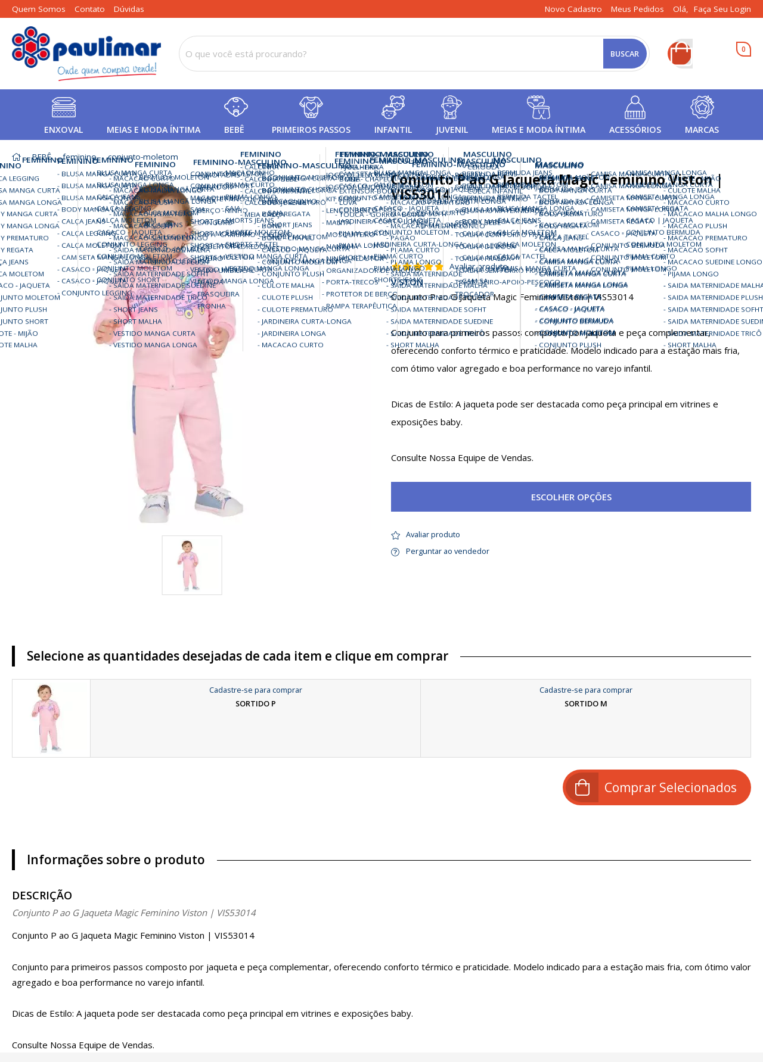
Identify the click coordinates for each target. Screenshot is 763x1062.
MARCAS (702, 129)
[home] (86, 53)
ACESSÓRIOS (635, 129)
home (16, 157)
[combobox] (414, 53)
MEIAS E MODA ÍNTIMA (153, 129)
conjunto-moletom (143, 157)
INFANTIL (393, 129)
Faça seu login (722, 9)
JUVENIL (452, 129)
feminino (80, 157)
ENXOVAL (63, 129)
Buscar (624, 53)
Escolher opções (571, 497)
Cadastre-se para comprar (255, 689)
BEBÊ (234, 129)
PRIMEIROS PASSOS (311, 129)
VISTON (407, 282)
